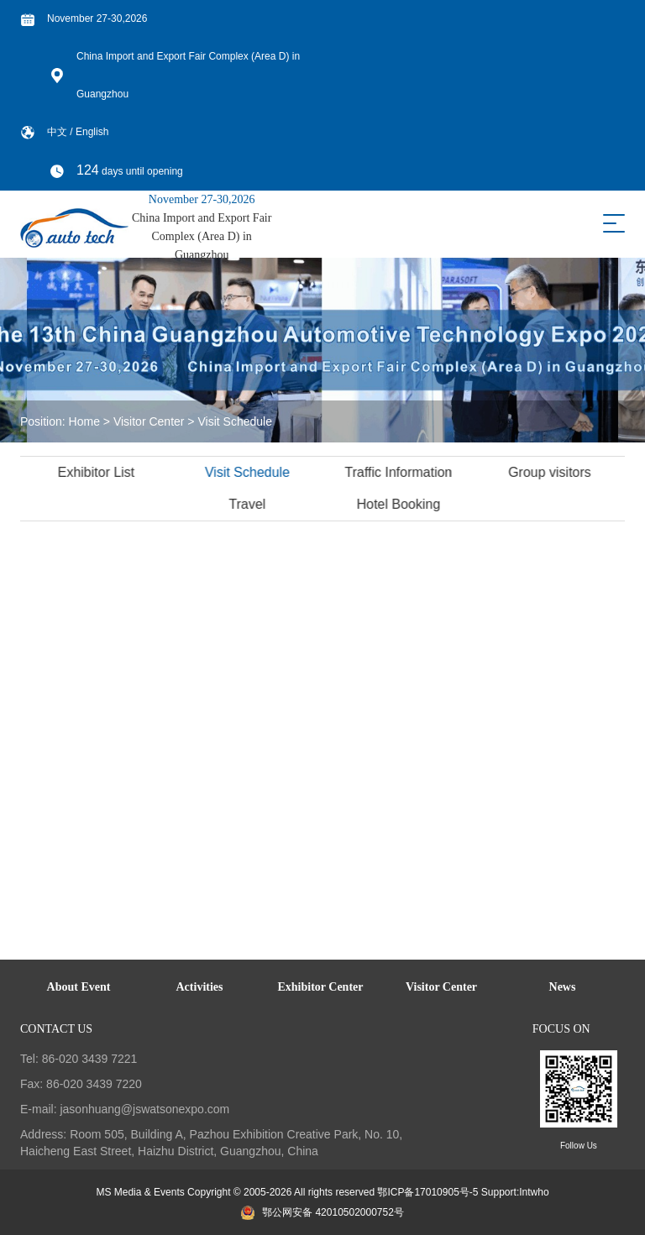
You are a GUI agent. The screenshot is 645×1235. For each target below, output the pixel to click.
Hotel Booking (401, 504)
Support (499, 1192)
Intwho (533, 1192)
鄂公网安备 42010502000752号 (322, 1212)
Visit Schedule (234, 421)
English (92, 132)
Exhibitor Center (320, 987)
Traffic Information (400, 472)
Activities (199, 987)
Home (84, 421)
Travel (248, 504)
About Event (79, 987)
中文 (58, 132)
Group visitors (551, 472)
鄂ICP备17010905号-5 (427, 1192)
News (562, 987)
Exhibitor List (98, 472)
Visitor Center (149, 421)
